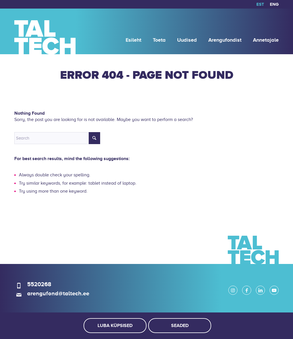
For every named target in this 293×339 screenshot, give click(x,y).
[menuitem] (260, 4)
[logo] (45, 31)
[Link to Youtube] (274, 290)
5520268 (39, 284)
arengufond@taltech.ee (58, 293)
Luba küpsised (115, 325)
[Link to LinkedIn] (260, 290)
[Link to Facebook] (246, 290)
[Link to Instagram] (232, 290)
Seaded (180, 325)
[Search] (57, 138)
